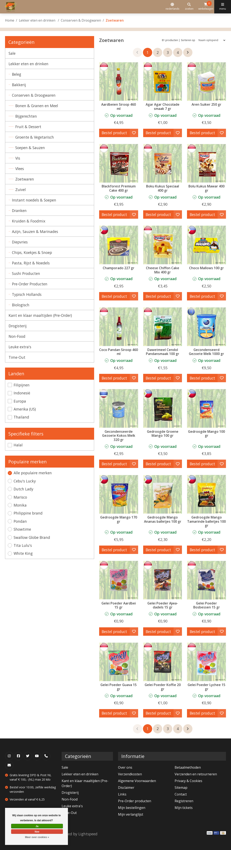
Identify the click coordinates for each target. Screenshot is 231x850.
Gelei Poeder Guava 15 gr (118, 686)
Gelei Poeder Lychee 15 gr (206, 686)
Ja (37, 826)
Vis (17, 158)
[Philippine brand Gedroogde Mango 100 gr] (206, 408)
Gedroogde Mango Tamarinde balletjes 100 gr (206, 521)
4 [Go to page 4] (178, 52)
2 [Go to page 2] (158, 52)
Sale (12, 53)
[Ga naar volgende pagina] (187, 52)
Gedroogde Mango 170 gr (118, 519)
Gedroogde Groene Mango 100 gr (162, 433)
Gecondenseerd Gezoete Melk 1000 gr (206, 351)
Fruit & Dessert (28, 126)
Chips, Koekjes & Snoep (32, 252)
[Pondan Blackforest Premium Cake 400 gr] (118, 163)
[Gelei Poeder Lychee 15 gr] (206, 661)
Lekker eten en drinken (37, 20)
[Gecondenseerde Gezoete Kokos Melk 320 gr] (118, 408)
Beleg (16, 74)
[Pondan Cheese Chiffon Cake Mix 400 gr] (162, 244)
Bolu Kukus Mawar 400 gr (206, 188)
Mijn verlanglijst (130, 814)
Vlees (19, 168)
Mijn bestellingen (131, 807)
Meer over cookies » (37, 837)
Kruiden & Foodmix (28, 221)
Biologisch (20, 304)
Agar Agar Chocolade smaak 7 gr (162, 106)
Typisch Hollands (27, 294)
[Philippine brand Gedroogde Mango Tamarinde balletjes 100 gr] (206, 494)
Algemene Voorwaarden (137, 781)
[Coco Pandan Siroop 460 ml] (118, 326)
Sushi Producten (26, 273)
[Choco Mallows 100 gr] (206, 244)
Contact (181, 794)
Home (9, 20)
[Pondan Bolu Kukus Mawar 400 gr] (206, 163)
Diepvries (20, 241)
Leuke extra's (20, 346)
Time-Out (17, 357)
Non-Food (17, 336)
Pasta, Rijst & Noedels (31, 262)
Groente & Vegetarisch (34, 137)
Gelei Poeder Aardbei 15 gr (118, 605)
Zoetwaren (24, 179)
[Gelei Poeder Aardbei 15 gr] (118, 580)
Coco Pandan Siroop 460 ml (118, 351)
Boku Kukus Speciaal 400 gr (162, 188)
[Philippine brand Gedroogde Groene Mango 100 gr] (162, 408)
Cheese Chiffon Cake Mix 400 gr (162, 270)
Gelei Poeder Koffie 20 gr (163, 686)
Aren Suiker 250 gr (206, 104)
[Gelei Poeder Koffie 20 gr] (162, 661)
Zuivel (20, 189)
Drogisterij (18, 325)
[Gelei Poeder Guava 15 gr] (118, 661)
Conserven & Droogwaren (81, 20)
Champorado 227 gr (118, 268)
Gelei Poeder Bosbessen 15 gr (206, 605)
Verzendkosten (130, 774)
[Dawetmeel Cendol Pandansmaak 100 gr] (162, 326)
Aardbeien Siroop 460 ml (118, 106)
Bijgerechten (26, 116)
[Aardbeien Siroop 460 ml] (118, 81)
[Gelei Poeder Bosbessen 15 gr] (206, 580)
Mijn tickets (184, 807)
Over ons (125, 767)
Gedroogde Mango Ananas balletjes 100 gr (162, 519)
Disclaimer (126, 787)
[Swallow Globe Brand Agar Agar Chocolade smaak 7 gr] (162, 81)
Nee (37, 831)
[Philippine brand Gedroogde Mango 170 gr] (118, 494)
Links (122, 794)
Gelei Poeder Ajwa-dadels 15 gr (162, 605)
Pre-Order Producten (29, 283)
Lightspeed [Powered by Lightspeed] (87, 833)
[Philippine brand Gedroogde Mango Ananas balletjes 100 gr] (162, 494)
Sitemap (181, 787)
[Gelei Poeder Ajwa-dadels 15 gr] (162, 580)
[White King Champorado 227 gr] (118, 244)
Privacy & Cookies (188, 781)
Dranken (19, 210)
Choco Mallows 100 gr (206, 268)
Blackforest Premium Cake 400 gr (119, 188)
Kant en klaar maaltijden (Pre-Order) (40, 315)
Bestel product (114, 132)
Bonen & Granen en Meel (36, 105)
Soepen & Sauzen (30, 147)
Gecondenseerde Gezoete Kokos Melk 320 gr (118, 435)
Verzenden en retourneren (196, 774)
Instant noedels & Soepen (34, 200)
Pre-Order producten (134, 801)
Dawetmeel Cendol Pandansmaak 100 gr (162, 351)
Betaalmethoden (188, 767)
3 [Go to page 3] (168, 52)
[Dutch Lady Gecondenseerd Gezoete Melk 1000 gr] (206, 326)
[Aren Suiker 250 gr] (206, 81)
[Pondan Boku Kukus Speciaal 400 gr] (162, 163)
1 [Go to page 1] (148, 52)
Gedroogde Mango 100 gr (206, 433)
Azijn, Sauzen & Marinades (35, 231)
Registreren (184, 801)
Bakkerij (19, 84)
